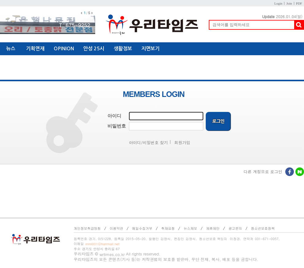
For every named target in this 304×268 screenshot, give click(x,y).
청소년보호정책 (263, 228)
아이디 (114, 115)
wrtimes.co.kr (112, 254)
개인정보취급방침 (87, 228)
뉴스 (10, 48)
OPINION (64, 48)
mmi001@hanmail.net (102, 244)
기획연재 (35, 48)
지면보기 (150, 48)
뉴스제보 (190, 228)
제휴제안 (213, 228)
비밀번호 (116, 126)
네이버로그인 (300, 172)
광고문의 (235, 228)
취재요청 (168, 228)
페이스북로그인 (290, 172)
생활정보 (123, 48)
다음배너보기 (92, 13)
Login (278, 3)
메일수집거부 (142, 228)
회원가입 (182, 142)
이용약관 (116, 228)
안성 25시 (93, 48)
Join (289, 3)
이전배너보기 (81, 13)
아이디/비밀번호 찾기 (148, 142)
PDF (299, 3)
